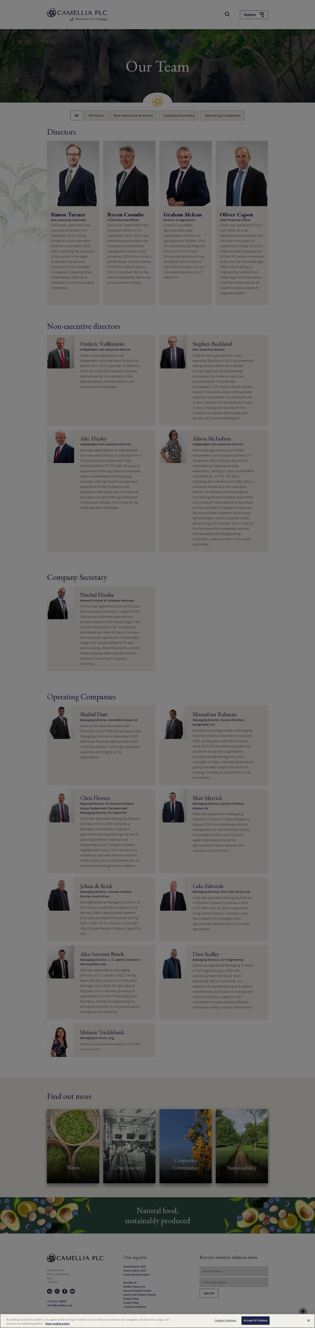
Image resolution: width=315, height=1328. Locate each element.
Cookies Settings (225, 1320)
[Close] (308, 1320)
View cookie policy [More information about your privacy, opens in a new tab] (57, 1323)
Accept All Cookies (255, 1320)
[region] (157, 1321)
